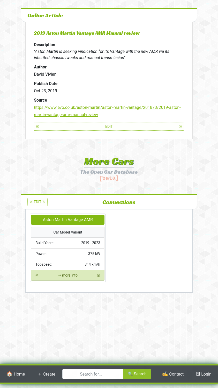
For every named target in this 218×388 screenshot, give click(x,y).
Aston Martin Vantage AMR (68, 219)
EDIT (109, 126)
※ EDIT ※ (37, 202)
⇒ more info (67, 275)
